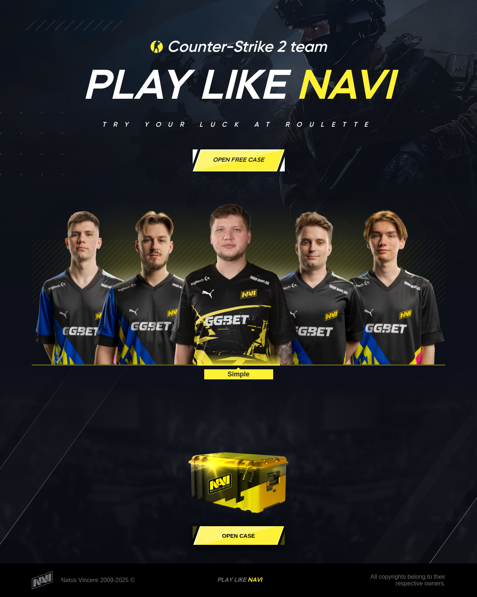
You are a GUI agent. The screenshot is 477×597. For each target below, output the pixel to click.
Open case (238, 536)
